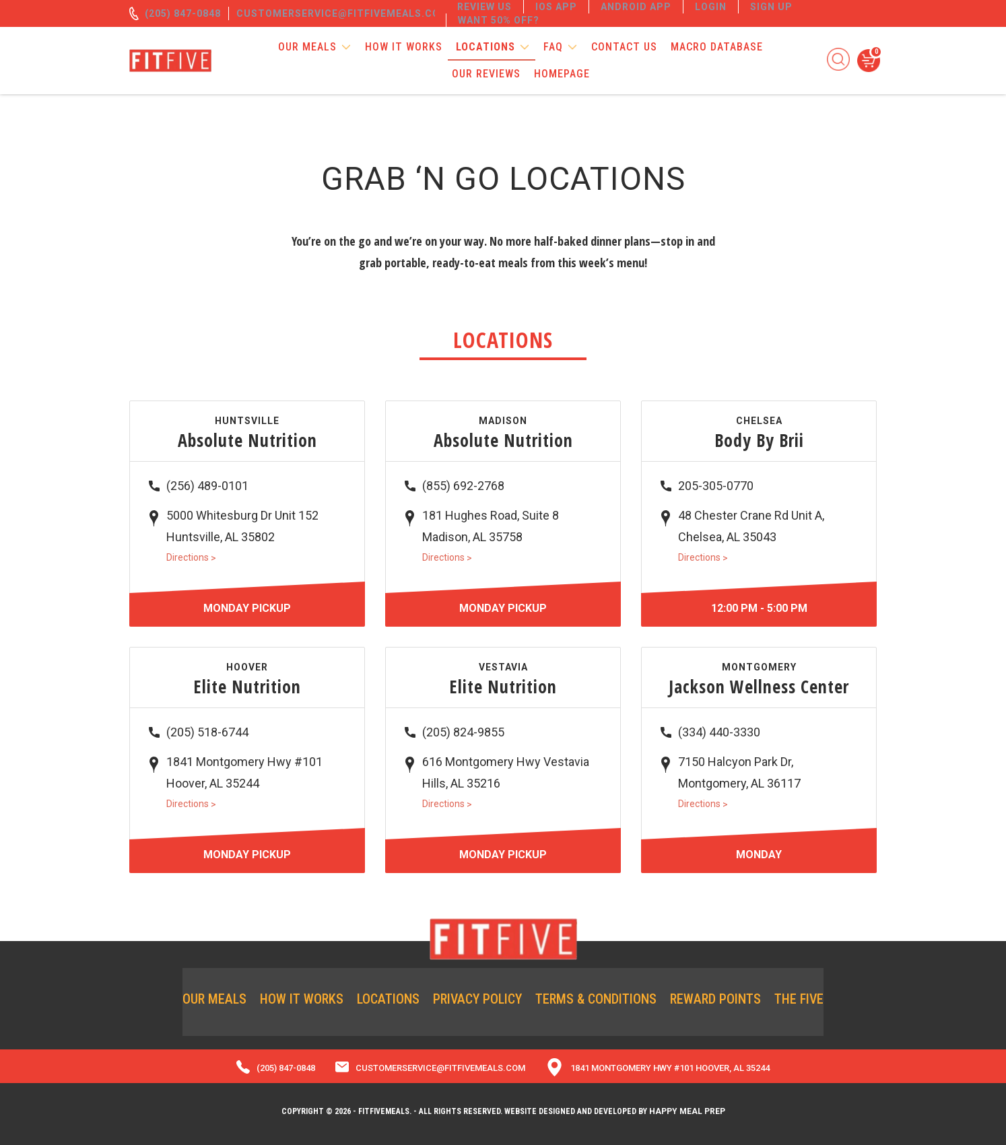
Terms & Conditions (596, 999)
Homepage (562, 73)
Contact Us (624, 46)
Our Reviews (486, 73)
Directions (191, 557)
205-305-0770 (715, 486)
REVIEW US (484, 6)
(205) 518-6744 (207, 732)
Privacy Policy (477, 999)
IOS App (556, 6)
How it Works (403, 46)
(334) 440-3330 (719, 732)
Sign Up (771, 6)
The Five (799, 999)
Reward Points (715, 999)
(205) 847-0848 (183, 13)
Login (711, 6)
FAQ (553, 46)
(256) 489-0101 (207, 486)
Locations (485, 46)
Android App (636, 6)
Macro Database (717, 46)
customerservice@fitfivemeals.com (342, 13)
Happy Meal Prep (687, 1111)
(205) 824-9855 (463, 732)
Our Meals (307, 46)
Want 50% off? (498, 20)
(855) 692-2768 (463, 486)
